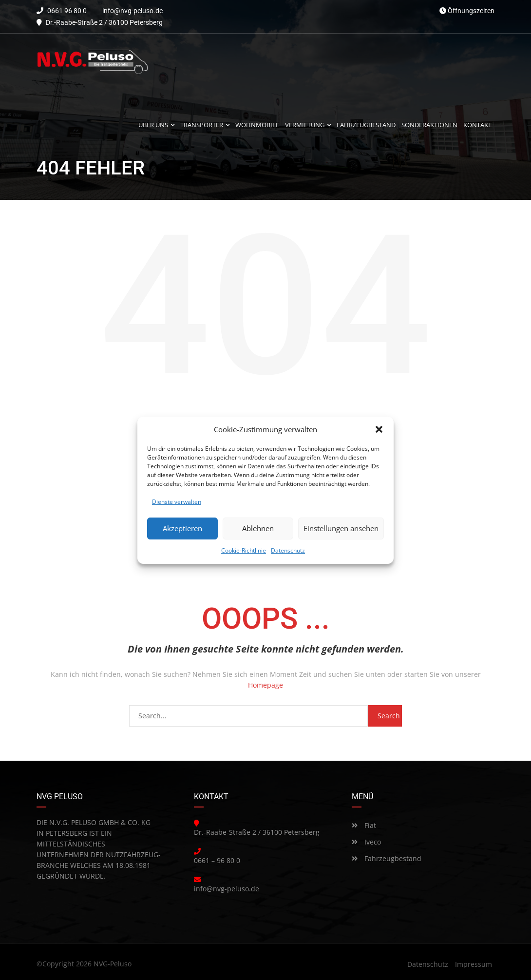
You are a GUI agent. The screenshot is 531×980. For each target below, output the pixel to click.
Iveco (366, 841)
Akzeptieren (182, 528)
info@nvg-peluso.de (132, 11)
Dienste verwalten (176, 502)
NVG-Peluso (113, 963)
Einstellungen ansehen (341, 528)
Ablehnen (258, 528)
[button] (379, 429)
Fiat (364, 825)
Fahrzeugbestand (386, 858)
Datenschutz (288, 550)
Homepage (265, 685)
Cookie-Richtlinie (243, 550)
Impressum (473, 964)
